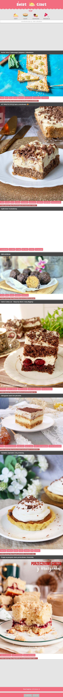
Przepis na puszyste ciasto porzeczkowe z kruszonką (17, 557)
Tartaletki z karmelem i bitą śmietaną (12, 453)
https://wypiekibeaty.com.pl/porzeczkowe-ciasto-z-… (23, 658)
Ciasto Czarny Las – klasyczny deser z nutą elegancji (17, 302)
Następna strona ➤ (31, 689)
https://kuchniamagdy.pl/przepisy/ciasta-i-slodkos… (23, 205)
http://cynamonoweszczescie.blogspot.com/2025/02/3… (24, 449)
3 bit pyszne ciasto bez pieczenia (11, 396)
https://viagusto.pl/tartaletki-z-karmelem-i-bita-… (22, 554)
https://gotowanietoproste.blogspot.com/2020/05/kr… (24, 101)
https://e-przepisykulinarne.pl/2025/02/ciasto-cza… (23, 392)
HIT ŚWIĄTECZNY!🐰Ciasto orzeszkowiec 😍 (15, 104)
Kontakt (35, 695)
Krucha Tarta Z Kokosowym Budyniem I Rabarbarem (17, 52)
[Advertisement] (31, 36)
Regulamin (28, 695)
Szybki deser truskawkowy (9, 209)
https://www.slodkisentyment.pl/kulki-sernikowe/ (22, 298)
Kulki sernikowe (5, 254)
